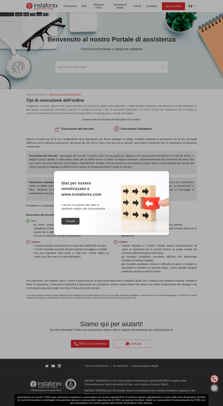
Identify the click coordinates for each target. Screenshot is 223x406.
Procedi (70, 221)
